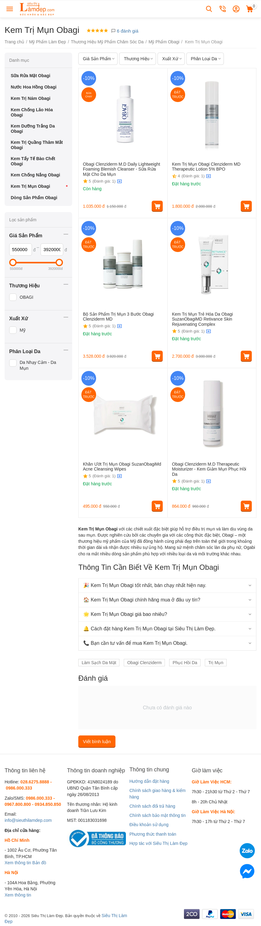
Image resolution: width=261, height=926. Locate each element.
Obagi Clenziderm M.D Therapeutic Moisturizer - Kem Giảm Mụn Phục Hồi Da (209, 469)
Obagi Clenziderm (144, 662)
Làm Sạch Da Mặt (99, 662)
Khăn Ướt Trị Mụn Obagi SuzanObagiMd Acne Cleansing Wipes (122, 467)
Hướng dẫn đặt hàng (149, 781)
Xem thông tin (18, 862)
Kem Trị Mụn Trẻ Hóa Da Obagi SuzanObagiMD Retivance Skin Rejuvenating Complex (202, 319)
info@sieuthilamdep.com (28, 820)
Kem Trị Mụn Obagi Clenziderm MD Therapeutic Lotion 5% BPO (206, 167)
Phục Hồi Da (185, 662)
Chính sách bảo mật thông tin (157, 815)
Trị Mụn (215, 662)
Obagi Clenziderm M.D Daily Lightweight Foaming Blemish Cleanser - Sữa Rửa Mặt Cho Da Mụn (121, 169)
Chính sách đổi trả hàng (152, 806)
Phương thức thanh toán (152, 834)
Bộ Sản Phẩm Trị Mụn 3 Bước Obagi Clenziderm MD (118, 317)
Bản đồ (39, 862)
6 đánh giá (124, 30)
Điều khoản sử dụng (148, 824)
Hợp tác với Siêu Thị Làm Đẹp (158, 843)
